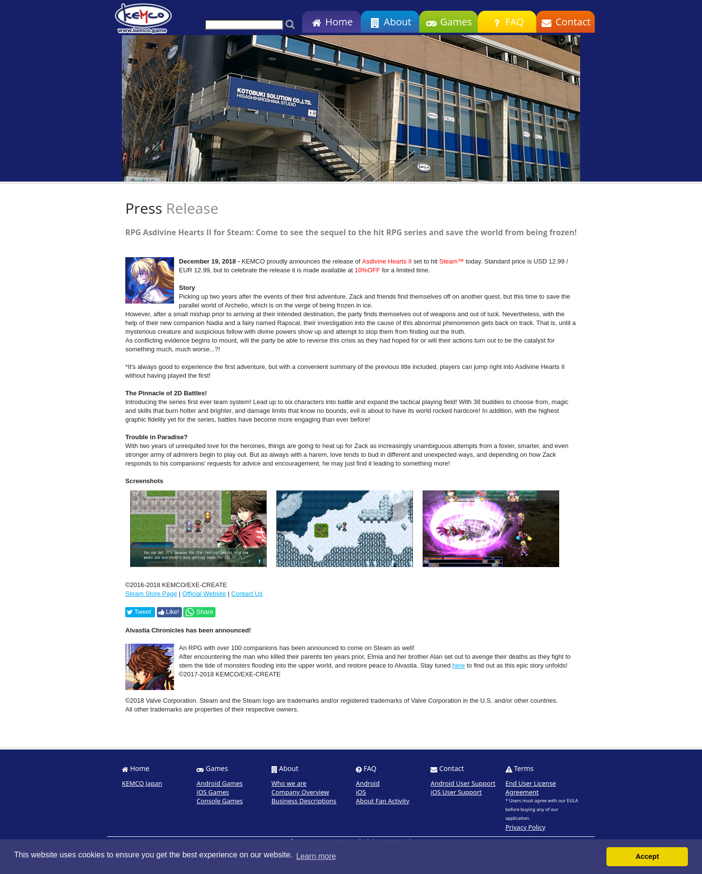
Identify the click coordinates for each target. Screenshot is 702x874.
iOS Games (212, 792)
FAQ (507, 21)
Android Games (219, 783)
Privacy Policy (526, 827)
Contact (566, 21)
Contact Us (246, 593)
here (458, 665)
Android (368, 783)
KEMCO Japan (142, 783)
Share (199, 612)
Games (448, 21)
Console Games (219, 800)
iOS (361, 792)
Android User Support (462, 783)
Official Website (204, 593)
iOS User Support (456, 792)
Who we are (289, 783)
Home (331, 21)
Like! (168, 611)
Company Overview (300, 792)
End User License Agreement (531, 787)
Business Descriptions (304, 800)
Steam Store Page (151, 593)
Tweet (139, 611)
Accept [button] (647, 856)
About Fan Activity (383, 800)
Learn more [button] (316, 856)
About (390, 21)
